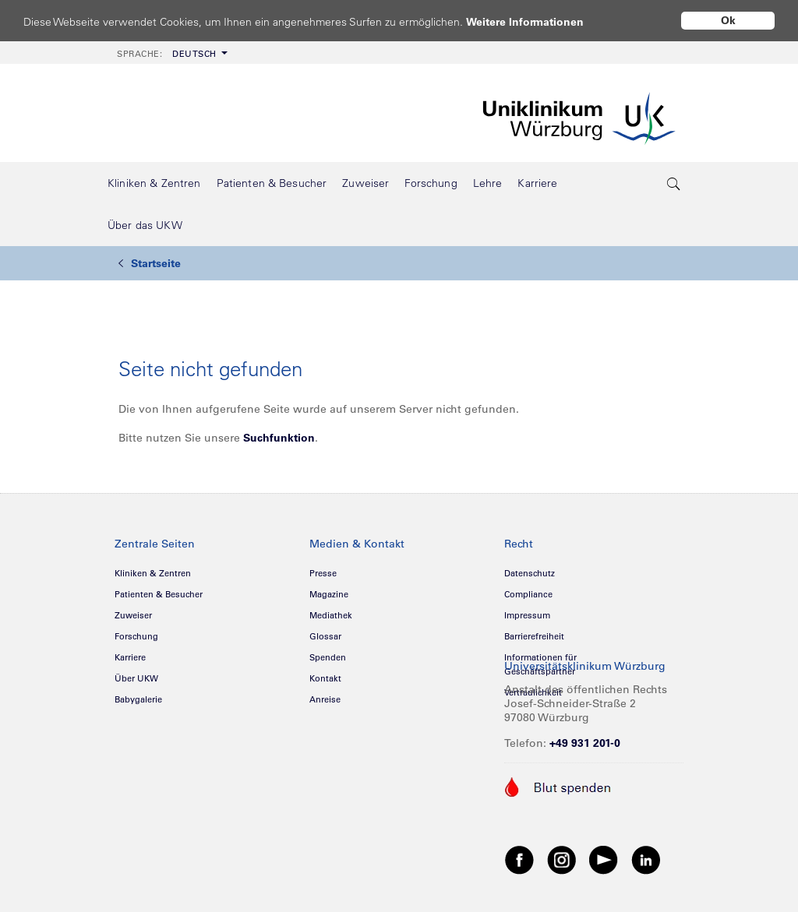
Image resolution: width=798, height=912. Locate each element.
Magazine (328, 594)
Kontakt (325, 678)
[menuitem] (170, 52)
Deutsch (167, 53)
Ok (728, 20)
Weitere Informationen (539, 21)
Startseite (149, 263)
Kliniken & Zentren (153, 573)
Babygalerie (138, 699)
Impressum (527, 615)
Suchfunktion (279, 438)
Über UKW (136, 678)
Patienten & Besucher (159, 594)
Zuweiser (133, 615)
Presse (323, 573)
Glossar (325, 636)
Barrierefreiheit (534, 636)
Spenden (327, 657)
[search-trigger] (674, 183)
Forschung (136, 636)
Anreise (325, 699)
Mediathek (330, 615)
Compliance (528, 594)
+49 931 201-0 (584, 743)
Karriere (130, 657)
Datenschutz (529, 573)
